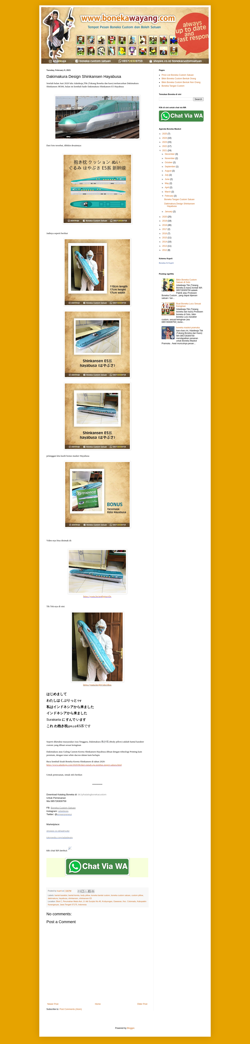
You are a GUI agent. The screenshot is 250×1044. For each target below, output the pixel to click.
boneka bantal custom (100, 895)
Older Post (142, 1004)
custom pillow (137, 895)
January (169, 211)
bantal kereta (73, 895)
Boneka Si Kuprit (166, 263)
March (168, 191)
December (170, 154)
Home (98, 1004)
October (169, 162)
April (167, 187)
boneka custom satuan (121, 895)
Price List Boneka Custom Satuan (178, 75)
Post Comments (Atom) (70, 1009)
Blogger (130, 1028)
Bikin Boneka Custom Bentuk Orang (179, 78)
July (167, 175)
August (168, 171)
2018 (165, 225)
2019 (165, 221)
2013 (165, 246)
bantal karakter (61, 895)
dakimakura (53, 898)
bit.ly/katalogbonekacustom (92, 794)
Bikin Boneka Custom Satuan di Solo (186, 280)
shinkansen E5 (85, 898)
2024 (165, 138)
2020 (165, 216)
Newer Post (52, 1004)
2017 (165, 229)
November (170, 158)
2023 (165, 142)
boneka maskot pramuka (188, 327)
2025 (165, 133)
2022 (165, 146)
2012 (165, 250)
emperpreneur (64, 814)
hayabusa (63, 898)
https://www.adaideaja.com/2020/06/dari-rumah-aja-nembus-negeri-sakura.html (84, 765)
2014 (165, 241)
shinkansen (73, 898)
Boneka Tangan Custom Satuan (179, 199)
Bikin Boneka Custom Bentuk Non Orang (181, 82)
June (167, 179)
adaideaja (63, 811)
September (170, 166)
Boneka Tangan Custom (173, 86)
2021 (165, 150)
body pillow (85, 895)
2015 (165, 237)
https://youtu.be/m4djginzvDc (97, 596)
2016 (165, 233)
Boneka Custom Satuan (63, 807)
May (167, 183)
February (169, 196)
